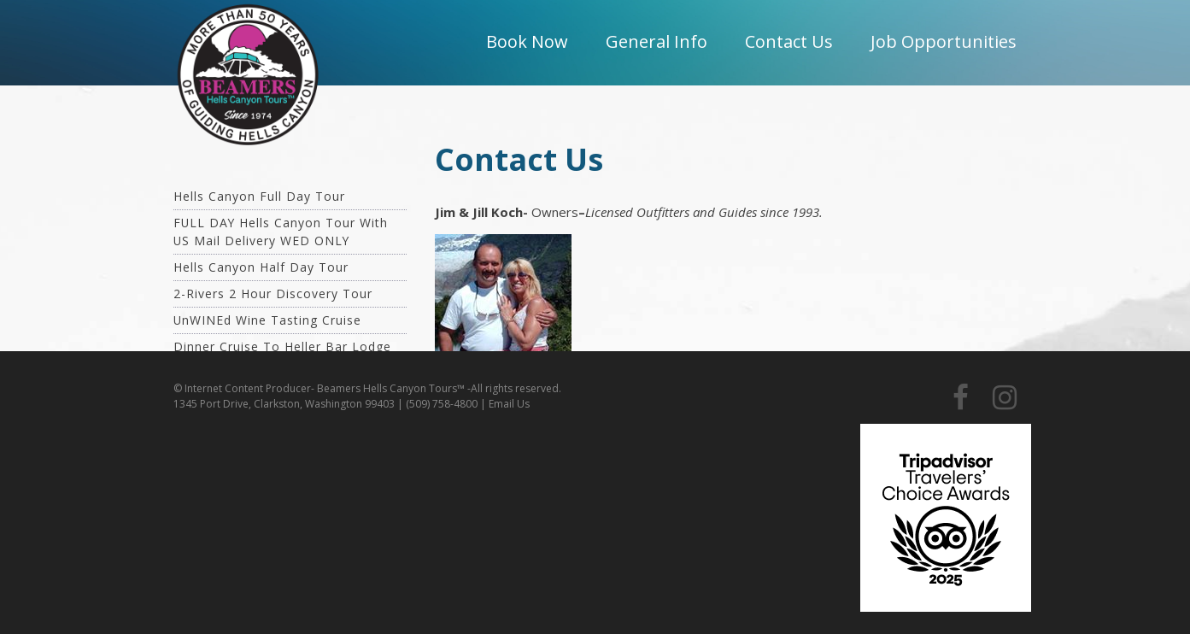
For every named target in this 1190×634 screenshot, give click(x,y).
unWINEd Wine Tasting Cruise (267, 320)
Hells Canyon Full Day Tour (259, 196)
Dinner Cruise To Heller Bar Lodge (282, 346)
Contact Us (789, 41)
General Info (656, 41)
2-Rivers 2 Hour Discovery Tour (272, 293)
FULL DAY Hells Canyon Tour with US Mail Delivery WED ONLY (280, 231)
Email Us (509, 403)
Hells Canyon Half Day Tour (261, 267)
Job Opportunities (944, 41)
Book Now (527, 41)
